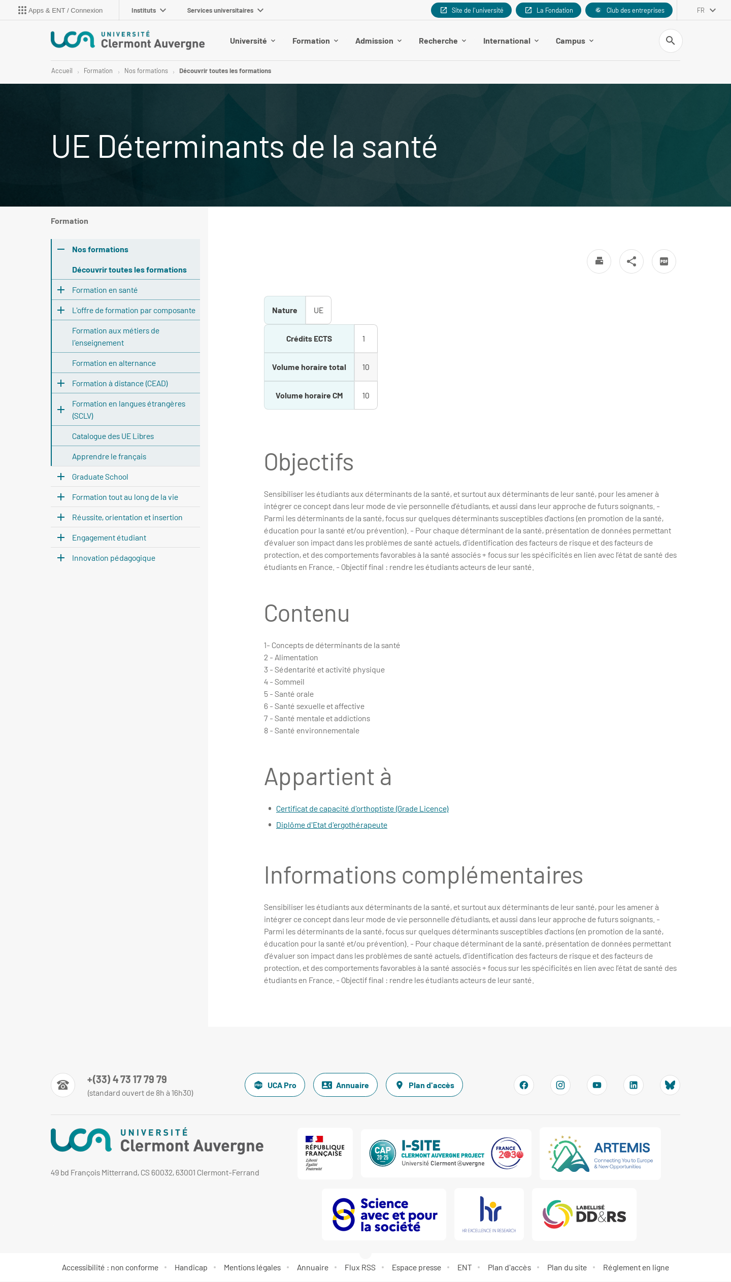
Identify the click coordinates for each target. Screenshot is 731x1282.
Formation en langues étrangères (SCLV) (128, 410)
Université (252, 40)
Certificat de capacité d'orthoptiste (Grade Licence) (362, 809)
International (511, 40)
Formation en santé (105, 290)
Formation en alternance (114, 363)
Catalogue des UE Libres (113, 436)
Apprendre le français (109, 456)
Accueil (62, 71)
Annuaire (345, 1086)
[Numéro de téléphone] (122, 1085)
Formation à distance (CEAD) (120, 383)
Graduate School (100, 477)
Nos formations (146, 71)
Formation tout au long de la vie (125, 497)
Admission (378, 40)
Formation (315, 40)
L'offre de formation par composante (133, 310)
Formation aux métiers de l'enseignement (115, 337)
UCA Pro (274, 1086)
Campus (574, 40)
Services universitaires (225, 10)
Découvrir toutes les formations (225, 71)
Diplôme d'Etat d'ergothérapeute (331, 825)
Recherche (442, 40)
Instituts (148, 10)
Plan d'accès (424, 1086)
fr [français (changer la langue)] (701, 10)
